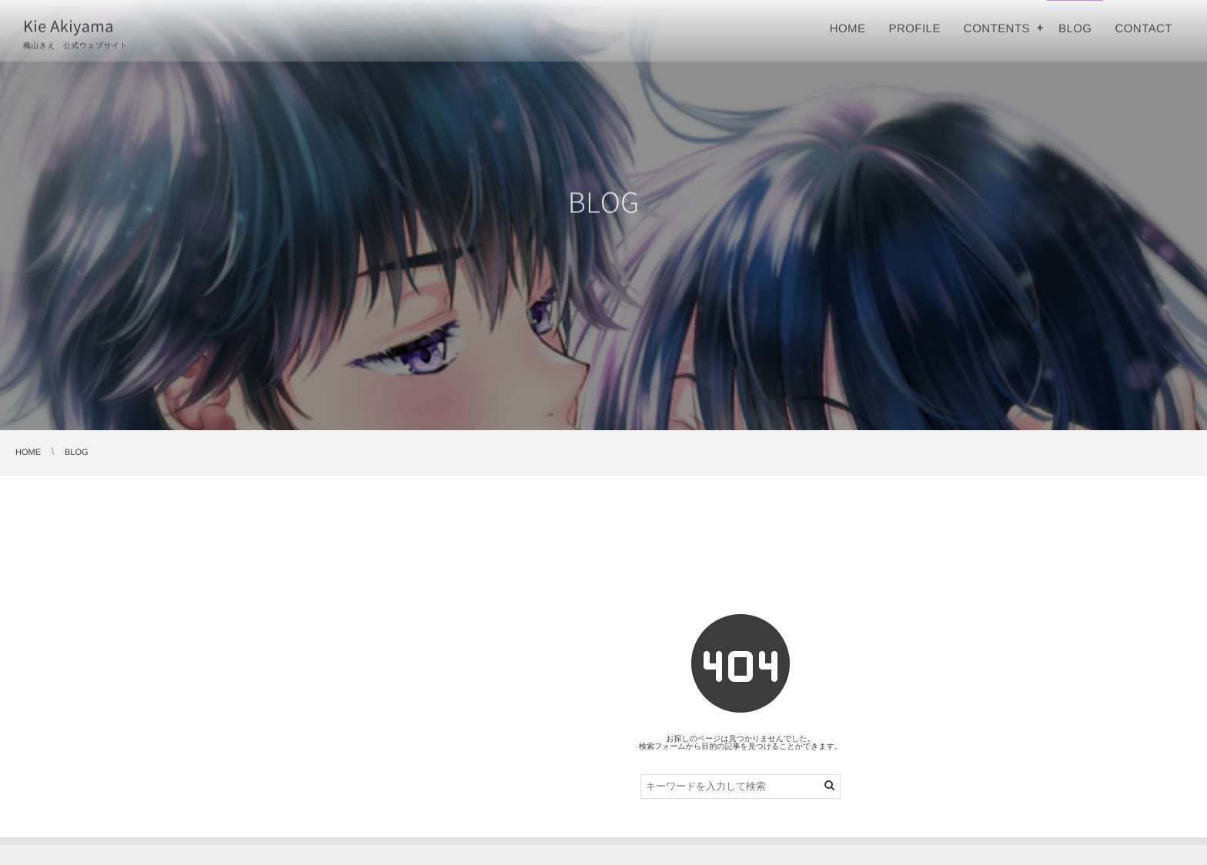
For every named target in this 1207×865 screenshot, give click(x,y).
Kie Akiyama (68, 25)
